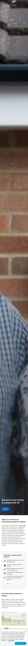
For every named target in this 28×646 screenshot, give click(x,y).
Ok (20, 643)
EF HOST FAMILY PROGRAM (9, 5)
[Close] (26, 630)
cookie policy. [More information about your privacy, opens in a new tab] (11, 640)
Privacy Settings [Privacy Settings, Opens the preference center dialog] (7, 643)
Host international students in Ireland (9, 6)
